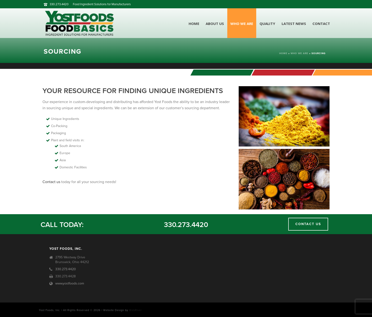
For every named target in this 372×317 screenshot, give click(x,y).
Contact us (51, 182)
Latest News (294, 23)
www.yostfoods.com (69, 283)
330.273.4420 (59, 4)
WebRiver (135, 310)
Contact (321, 23)
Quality (267, 23)
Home (194, 23)
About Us (215, 23)
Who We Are (241, 23)
